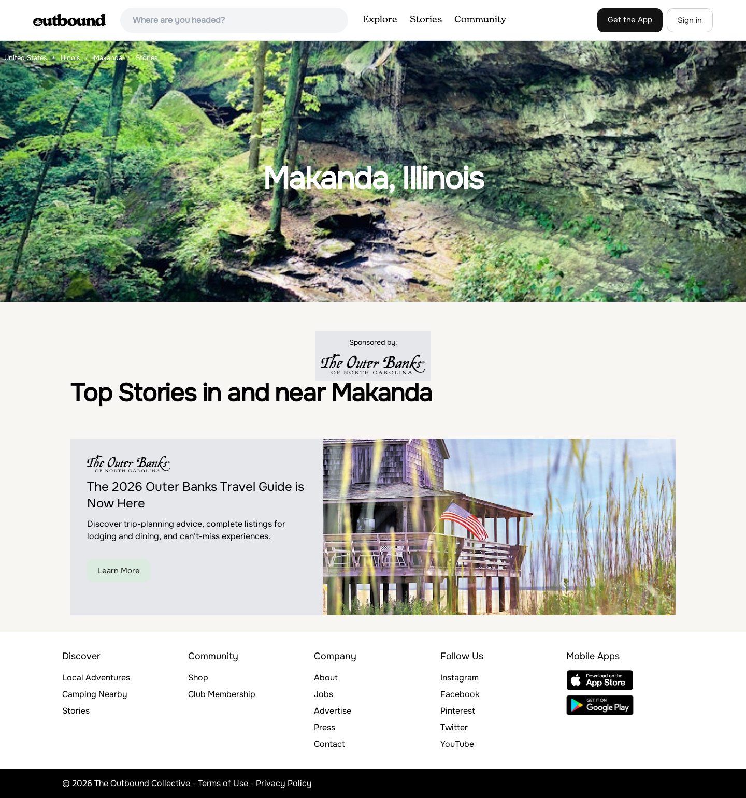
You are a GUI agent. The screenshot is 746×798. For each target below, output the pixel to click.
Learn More (118, 570)
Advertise (332, 710)
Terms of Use (223, 783)
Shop (198, 677)
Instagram (459, 677)
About (326, 677)
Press (324, 727)
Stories (426, 19)
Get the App (630, 19)
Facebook (459, 694)
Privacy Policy (284, 783)
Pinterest (457, 710)
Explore (380, 19)
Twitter (454, 727)
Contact (329, 743)
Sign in (690, 20)
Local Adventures (96, 677)
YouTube (457, 743)
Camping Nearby (94, 694)
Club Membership (221, 694)
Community (480, 19)
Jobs (323, 694)
